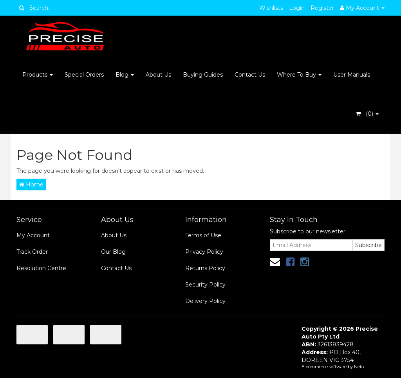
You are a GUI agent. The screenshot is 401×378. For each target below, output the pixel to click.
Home (31, 184)
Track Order (32, 251)
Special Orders (84, 74)
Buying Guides (203, 74)
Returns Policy (205, 268)
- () (367, 113)
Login (297, 7)
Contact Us (250, 74)
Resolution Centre (41, 268)
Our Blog (113, 251)
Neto (359, 366)
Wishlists (271, 7)
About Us (158, 74)
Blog (125, 74)
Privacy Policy (204, 251)
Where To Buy (299, 74)
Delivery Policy (205, 301)
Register (322, 7)
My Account (33, 235)
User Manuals (351, 74)
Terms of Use (203, 235)
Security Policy (205, 284)
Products (37, 74)
